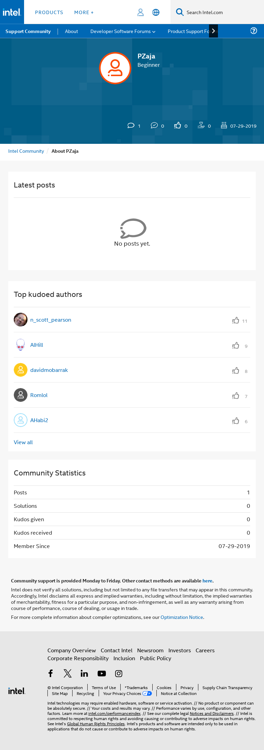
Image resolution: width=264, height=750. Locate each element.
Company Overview (71, 650)
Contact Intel (116, 650)
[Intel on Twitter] (68, 674)
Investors (179, 650)
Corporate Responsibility (78, 658)
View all (23, 442)
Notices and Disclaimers (212, 713)
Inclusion (124, 658)
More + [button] (84, 11)
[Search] (180, 12)
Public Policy (155, 658)
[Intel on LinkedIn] (84, 674)
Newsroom (150, 650)
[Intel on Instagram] (118, 674)
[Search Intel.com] (224, 12)
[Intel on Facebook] (50, 674)
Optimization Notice (182, 616)
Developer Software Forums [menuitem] (120, 30)
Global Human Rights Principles (96, 723)
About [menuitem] (71, 30)
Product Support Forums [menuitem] (194, 30)
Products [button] (49, 11)
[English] (156, 12)
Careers (205, 650)
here (207, 580)
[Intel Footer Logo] (16, 690)
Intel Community (26, 150)
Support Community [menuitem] (28, 31)
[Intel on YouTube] (102, 674)
